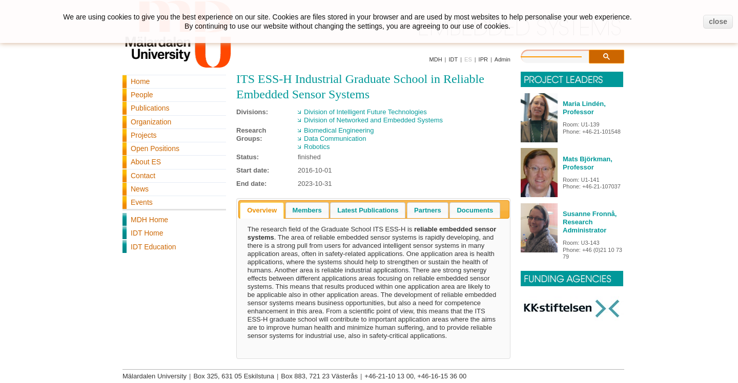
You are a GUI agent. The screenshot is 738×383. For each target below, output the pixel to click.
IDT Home (147, 233)
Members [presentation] (307, 210)
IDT (453, 59)
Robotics (317, 147)
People (142, 95)
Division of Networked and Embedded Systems (373, 120)
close (718, 21)
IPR (483, 59)
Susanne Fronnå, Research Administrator (590, 222)
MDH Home (149, 220)
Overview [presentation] (262, 210)
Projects (144, 135)
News (140, 189)
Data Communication (335, 138)
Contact (143, 176)
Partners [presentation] (427, 210)
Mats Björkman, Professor (587, 163)
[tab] (262, 210)
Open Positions (155, 148)
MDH (435, 59)
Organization (151, 122)
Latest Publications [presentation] (367, 210)
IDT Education (153, 247)
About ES (146, 162)
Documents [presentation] (475, 210)
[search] (562, 55)
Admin (502, 59)
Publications (150, 108)
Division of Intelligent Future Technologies (365, 112)
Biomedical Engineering (339, 130)
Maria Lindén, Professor (584, 108)
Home (140, 81)
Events (142, 202)
